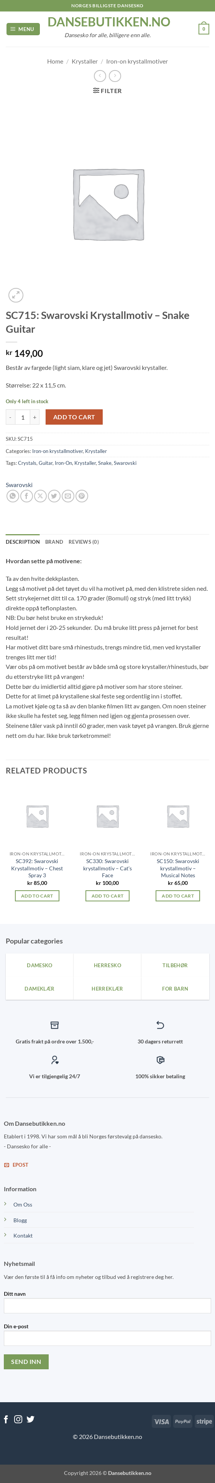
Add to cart (74, 417)
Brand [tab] (54, 542)
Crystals (27, 463)
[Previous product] (115, 76)
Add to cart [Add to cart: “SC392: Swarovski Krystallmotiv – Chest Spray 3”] (37, 895)
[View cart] (204, 29)
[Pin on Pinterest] (81, 496)
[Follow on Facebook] (6, 1420)
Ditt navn (107, 1304)
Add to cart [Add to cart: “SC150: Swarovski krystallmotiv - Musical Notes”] (178, 895)
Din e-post (107, 1337)
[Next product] (100, 76)
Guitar (46, 463)
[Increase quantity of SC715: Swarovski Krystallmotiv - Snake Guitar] (34, 417)
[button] (23, 29)
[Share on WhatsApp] (13, 496)
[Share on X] (40, 496)
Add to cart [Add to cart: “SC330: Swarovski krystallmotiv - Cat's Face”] (108, 895)
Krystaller (85, 61)
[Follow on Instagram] (18, 1420)
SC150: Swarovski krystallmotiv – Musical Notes (178, 868)
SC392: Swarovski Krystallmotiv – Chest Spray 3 (37, 868)
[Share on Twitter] (54, 496)
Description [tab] (23, 542)
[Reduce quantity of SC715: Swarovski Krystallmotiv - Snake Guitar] (10, 417)
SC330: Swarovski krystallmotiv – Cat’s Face (107, 868)
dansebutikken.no (108, 22)
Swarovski (125, 463)
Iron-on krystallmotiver (137, 61)
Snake (105, 463)
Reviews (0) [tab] (84, 542)
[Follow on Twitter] (30, 1420)
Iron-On (63, 463)
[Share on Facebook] (26, 496)
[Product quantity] (22, 417)
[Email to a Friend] (68, 496)
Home (55, 61)
